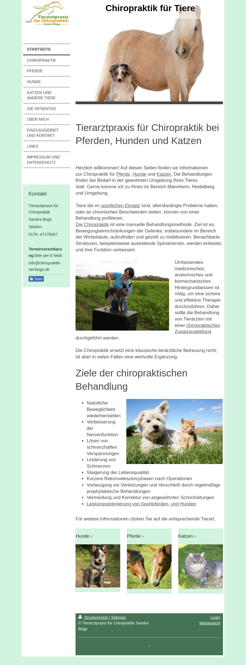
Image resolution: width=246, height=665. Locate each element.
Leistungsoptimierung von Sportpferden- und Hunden (141, 504)
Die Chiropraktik (92, 224)
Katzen (164, 174)
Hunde (139, 174)
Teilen (36, 279)
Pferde (123, 174)
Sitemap (118, 617)
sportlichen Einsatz (120, 205)
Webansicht (209, 623)
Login (215, 617)
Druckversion (93, 617)
